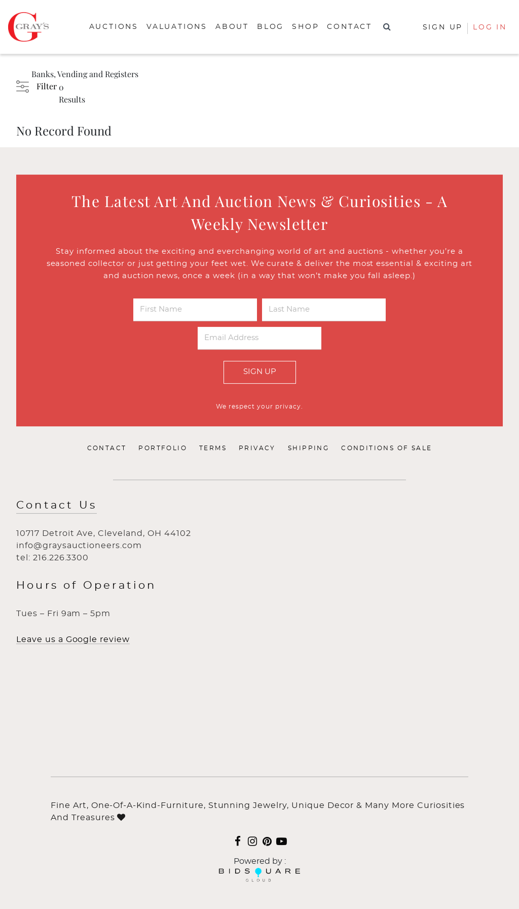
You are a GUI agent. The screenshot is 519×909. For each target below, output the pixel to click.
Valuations (176, 26)
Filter (46, 86)
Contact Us (56, 505)
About (232, 26)
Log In (490, 27)
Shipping (308, 448)
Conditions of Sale (386, 448)
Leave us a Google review (73, 639)
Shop (305, 26)
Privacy (257, 448)
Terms (213, 448)
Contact (349, 26)
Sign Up (259, 372)
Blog (270, 26)
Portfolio (162, 448)
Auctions (113, 26)
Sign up (443, 27)
